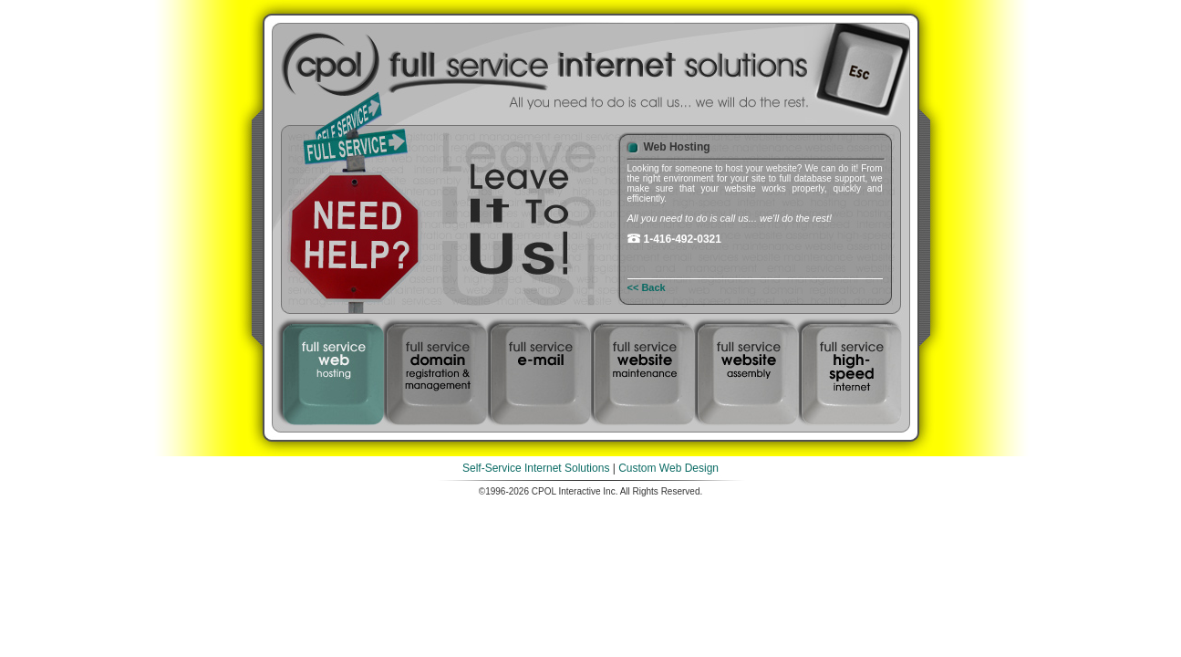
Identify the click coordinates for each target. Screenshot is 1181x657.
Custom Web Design (668, 468)
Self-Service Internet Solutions (535, 468)
